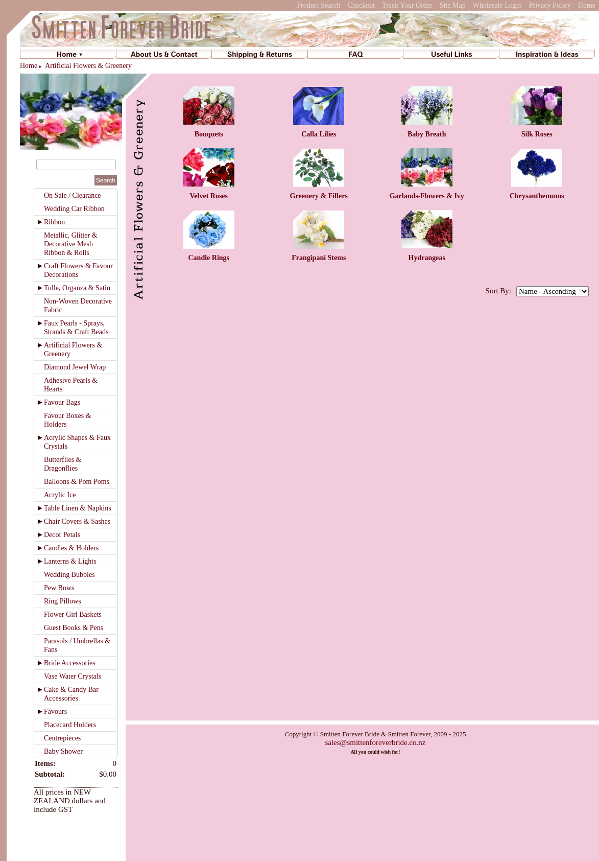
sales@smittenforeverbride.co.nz (375, 742)
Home (586, 5)
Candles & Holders (71, 548)
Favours (55, 711)
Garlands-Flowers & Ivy (427, 196)
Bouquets (209, 134)
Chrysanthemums (537, 196)
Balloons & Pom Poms (76, 481)
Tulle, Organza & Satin (77, 288)
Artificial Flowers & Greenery (88, 65)
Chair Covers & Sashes (77, 521)
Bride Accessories (69, 663)
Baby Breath (427, 134)
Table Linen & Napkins (77, 508)
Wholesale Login (497, 5)
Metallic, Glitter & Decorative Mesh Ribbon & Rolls (71, 244)
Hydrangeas (427, 258)
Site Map (453, 5)
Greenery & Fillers (319, 196)
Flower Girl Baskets (73, 614)
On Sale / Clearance (72, 195)
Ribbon (54, 222)
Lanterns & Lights (70, 561)
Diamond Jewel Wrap (75, 367)
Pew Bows (59, 588)
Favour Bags (62, 402)
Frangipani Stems (319, 258)
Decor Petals (62, 535)
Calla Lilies (318, 134)
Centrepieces (62, 738)
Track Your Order (407, 5)
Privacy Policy (550, 5)
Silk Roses (537, 134)
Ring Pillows (62, 601)
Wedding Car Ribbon (74, 209)
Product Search (318, 5)
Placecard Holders (70, 725)
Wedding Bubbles (69, 574)
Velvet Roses (208, 196)
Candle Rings (208, 258)
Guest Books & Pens (73, 628)
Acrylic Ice (60, 495)
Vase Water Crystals (72, 676)
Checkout (361, 5)
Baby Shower (63, 751)
